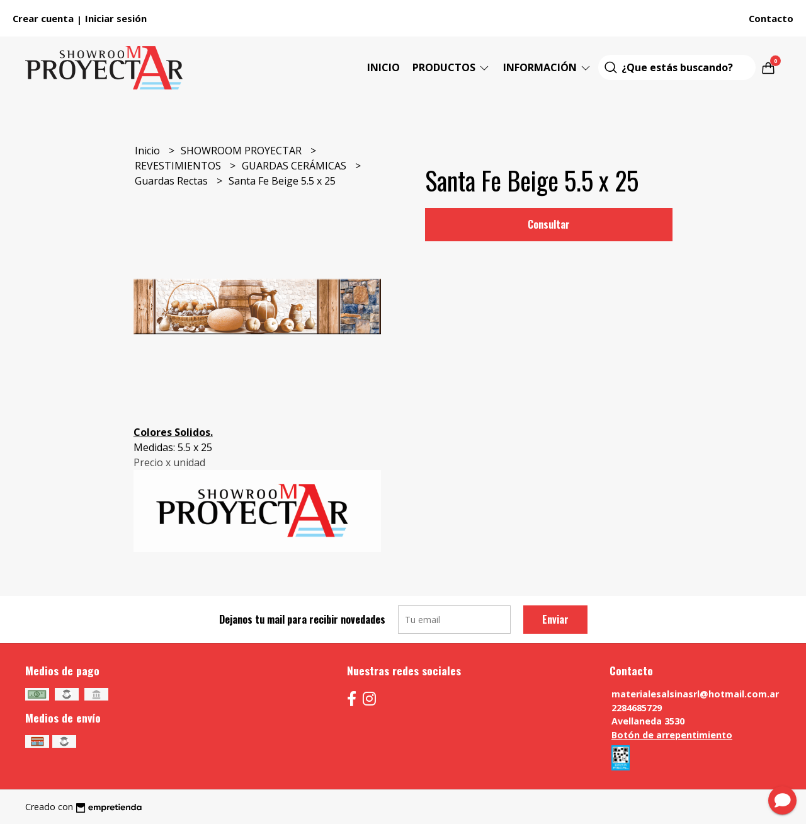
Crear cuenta (43, 18)
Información (547, 67)
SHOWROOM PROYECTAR (242, 150)
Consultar (549, 224)
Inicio (383, 67)
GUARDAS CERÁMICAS (295, 166)
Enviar (555, 619)
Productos (451, 67)
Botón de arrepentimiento (671, 735)
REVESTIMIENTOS (179, 166)
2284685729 (636, 708)
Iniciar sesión (116, 18)
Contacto (771, 18)
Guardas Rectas (172, 181)
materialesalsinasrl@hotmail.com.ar (695, 694)
